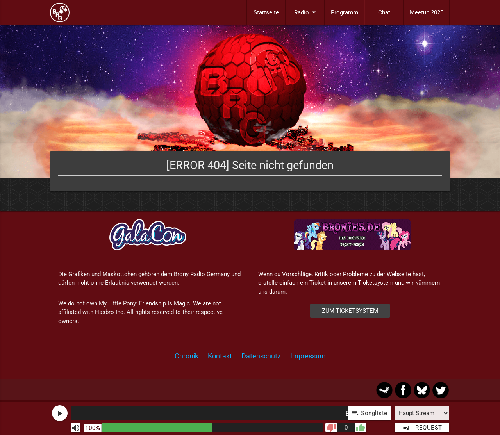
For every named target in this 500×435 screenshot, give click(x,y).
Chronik (186, 356)
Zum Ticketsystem (350, 310)
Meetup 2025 (426, 12)
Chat (384, 12)
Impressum (308, 356)
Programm (344, 12)
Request (422, 427)
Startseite (266, 12)
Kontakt (220, 356)
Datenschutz (261, 356)
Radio (306, 12)
